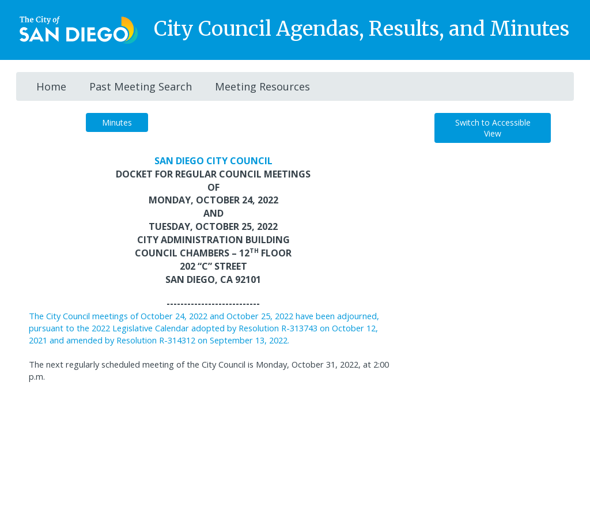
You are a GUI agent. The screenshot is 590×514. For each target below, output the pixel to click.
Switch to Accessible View (493, 128)
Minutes (117, 122)
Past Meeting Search (140, 86)
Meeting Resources (262, 86)
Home (51, 86)
